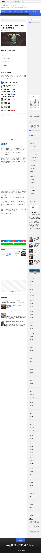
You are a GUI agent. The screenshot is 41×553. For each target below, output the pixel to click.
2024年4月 (31, 350)
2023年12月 (32, 361)
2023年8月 (31, 372)
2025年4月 (31, 317)
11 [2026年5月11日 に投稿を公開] (30, 103)
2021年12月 (32, 427)
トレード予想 (33, 154)
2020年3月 (31, 485)
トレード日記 (8, 30)
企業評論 (32, 182)
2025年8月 (31, 306)
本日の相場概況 (6, 58)
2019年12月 (32, 493)
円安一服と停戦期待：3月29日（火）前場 (14, 313)
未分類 (32, 193)
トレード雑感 (33, 160)
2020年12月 (32, 460)
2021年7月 (31, 441)
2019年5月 (31, 512)
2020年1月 (31, 490)
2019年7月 (31, 507)
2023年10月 (32, 366)
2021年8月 (31, 438)
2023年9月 (31, 369)
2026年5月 (31, 281)
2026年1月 (31, 292)
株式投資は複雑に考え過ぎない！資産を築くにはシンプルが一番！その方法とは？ (13, 302)
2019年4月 (31, 515)
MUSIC (10, 14)
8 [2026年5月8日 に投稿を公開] (35, 101)
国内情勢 (32, 165)
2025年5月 (31, 314)
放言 (21, 11)
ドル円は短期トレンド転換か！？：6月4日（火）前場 (11, 300)
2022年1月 (31, 424)
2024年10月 (32, 333)
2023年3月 (31, 386)
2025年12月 (32, 295)
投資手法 (32, 190)
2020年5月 (31, 479)
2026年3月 (31, 286)
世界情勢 (9, 11)
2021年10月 (32, 432)
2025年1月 (31, 325)
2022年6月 (31, 410)
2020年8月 (31, 471)
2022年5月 (31, 413)
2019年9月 (31, 501)
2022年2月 (31, 421)
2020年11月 (32, 463)
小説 (30, 11)
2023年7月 (31, 375)
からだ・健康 (4, 14)
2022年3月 (31, 419)
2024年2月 (31, 355)
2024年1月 (31, 358)
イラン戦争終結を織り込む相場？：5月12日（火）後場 (25, 1)
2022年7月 (31, 408)
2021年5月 (31, 446)
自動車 (26, 11)
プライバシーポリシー (6, 301)
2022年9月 (31, 402)
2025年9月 (31, 303)
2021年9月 (31, 435)
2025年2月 (31, 322)
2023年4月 (31, 383)
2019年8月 (31, 504)
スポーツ (34, 11)
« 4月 (30, 108)
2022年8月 (31, 405)
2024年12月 (32, 328)
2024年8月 (31, 339)
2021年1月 (31, 457)
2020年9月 (31, 468)
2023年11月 (32, 364)
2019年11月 (32, 496)
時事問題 (15, 14)
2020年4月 (31, 482)
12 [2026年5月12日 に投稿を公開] (31, 103)
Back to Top (21, 540)
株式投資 (3, 11)
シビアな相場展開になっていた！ (17, 253)
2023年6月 (31, 377)
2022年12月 (32, 394)
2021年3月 (31, 452)
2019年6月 (31, 510)
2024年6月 (31, 344)
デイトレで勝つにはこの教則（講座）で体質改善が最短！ (12, 300)
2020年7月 (31, 474)
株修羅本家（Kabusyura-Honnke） (13, 5)
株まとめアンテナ (32, 135)
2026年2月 (31, 289)
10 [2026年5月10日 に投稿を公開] (38, 101)
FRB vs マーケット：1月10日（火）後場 (9, 253)
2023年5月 (31, 380)
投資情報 (32, 187)
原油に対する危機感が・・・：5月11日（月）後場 (37, 255)
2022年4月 (31, 416)
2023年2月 (31, 388)
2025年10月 (32, 300)
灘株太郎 (23, 550)
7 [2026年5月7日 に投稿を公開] (34, 101)
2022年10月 (32, 399)
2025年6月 (31, 311)
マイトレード (16, 11)
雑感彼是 (4, 65)
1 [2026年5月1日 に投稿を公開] (35, 99)
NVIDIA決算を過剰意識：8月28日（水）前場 (14, 321)
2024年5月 (31, 347)
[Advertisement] (13, 128)
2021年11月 (32, 430)
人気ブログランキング (32, 273)
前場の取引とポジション (7, 62)
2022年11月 (32, 397)
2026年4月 (31, 284)
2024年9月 (31, 336)
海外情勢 (32, 168)
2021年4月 (31, 449)
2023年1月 (31, 391)
